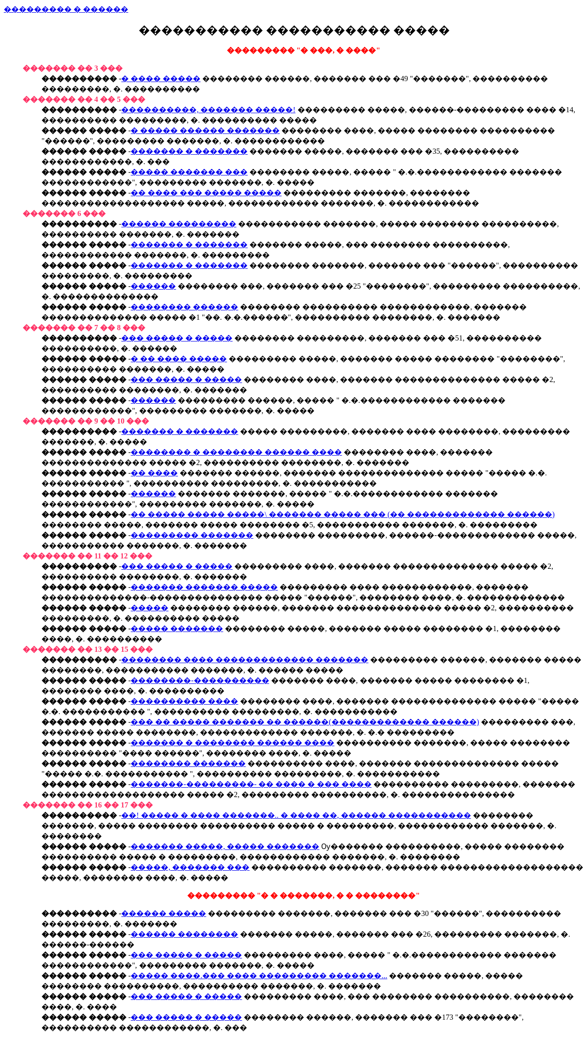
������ (153, 286)
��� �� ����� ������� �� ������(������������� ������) (305, 722)
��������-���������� (200, 680)
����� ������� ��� (189, 172)
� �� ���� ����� (179, 359)
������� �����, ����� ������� (225, 846)
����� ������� (177, 628)
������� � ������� (189, 151)
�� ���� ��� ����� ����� (206, 193)
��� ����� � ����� (176, 338)
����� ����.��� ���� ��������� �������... (259, 976)
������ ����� (163, 913)
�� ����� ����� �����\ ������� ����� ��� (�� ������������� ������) (343, 514)
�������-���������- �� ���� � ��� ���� (251, 784)
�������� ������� (188, 763)
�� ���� (154, 473)
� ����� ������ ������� (205, 130)
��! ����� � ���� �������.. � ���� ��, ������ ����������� (296, 815)
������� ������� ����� (204, 587)
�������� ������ (184, 307)
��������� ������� (192, 535)
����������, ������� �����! (208, 110)
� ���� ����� (160, 79)
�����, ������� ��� (190, 867)
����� (149, 608)
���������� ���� (184, 701)
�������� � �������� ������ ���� (236, 452)
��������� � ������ (66, 9)
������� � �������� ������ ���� (232, 743)
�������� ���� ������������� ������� (244, 660)
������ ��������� (178, 224)
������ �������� (184, 934)
